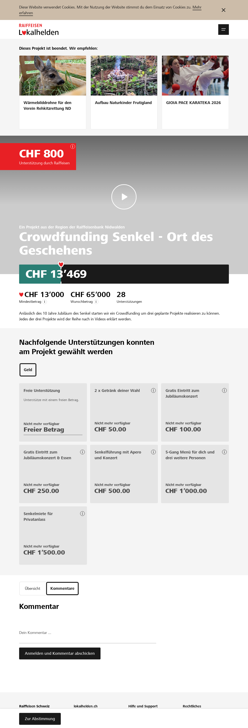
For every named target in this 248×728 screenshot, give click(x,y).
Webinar (134, 713)
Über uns (80, 713)
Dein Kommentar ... (35, 632)
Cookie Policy (193, 724)
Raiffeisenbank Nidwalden (101, 227)
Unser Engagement (88, 719)
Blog (77, 724)
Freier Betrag (44, 429)
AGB (186, 719)
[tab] (28, 370)
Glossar (133, 724)
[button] (223, 29)
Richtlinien (190, 713)
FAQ (131, 719)
